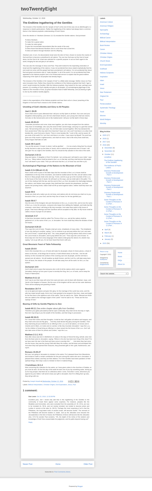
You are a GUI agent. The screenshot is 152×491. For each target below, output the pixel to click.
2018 (105, 138)
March (107, 233)
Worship (103, 123)
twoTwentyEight (39, 8)
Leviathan (107, 157)
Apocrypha (104, 30)
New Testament (105, 92)
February (108, 236)
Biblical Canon (105, 38)
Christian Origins (49, 385)
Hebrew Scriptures (107, 73)
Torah (102, 112)
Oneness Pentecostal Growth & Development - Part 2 (113, 187)
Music (120, 256)
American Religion (107, 26)
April (106, 229)
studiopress (103, 259)
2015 (105, 243)
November (108, 151)
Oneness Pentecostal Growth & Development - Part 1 (113, 195)
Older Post (88, 464)
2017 (105, 142)
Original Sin (104, 96)
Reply (30, 422)
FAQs (120, 260)
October (107, 154)
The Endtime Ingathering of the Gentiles (113, 161)
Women (103, 116)
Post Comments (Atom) (62, 472)
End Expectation (61, 385)
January (107, 239)
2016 (105, 145)
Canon (102, 49)
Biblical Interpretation (35, 385)
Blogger (80, 486)
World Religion (105, 119)
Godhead (103, 69)
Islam (102, 80)
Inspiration (104, 77)
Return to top (104, 251)
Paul (74, 385)
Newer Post (27, 464)
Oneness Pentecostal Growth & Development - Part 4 (113, 173)
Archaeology (104, 34)
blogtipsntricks (104, 264)
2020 (105, 135)
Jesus (70, 385)
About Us (121, 264)
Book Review (105, 45)
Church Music (105, 61)
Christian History (106, 53)
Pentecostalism (105, 104)
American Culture (106, 22)
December (108, 148)
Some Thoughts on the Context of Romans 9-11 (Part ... (113, 202)
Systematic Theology (107, 108)
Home (58, 464)
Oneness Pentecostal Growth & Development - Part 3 (113, 180)
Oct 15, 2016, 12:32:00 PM (46, 396)
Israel (102, 84)
